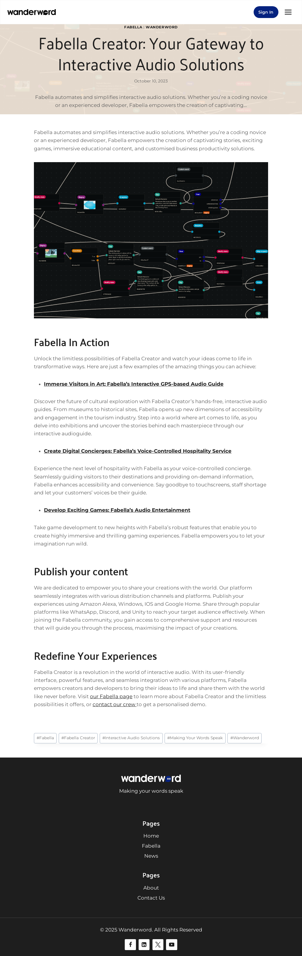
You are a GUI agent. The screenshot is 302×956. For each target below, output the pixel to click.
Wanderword (162, 27)
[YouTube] (171, 944)
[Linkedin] (144, 944)
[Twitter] (157, 944)
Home (151, 836)
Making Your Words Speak (195, 737)
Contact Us (151, 898)
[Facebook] (130, 944)
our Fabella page (111, 696)
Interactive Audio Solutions (131, 737)
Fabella (133, 27)
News (151, 856)
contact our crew (115, 704)
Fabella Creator (78, 737)
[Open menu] (288, 12)
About (151, 888)
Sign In (265, 12)
